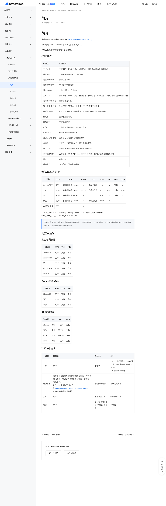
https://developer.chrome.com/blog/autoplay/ (71, 388)
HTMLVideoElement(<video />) (80, 39)
